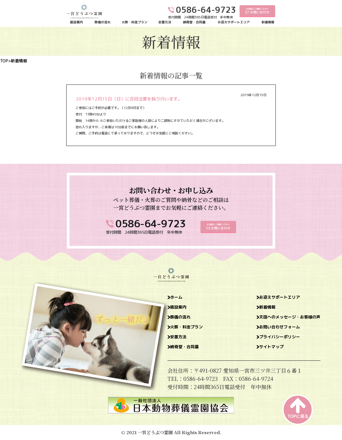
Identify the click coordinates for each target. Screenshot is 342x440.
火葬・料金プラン (134, 22)
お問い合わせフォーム (268, 331)
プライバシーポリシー (268, 342)
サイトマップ (257, 353)
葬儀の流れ (103, 22)
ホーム (179, 297)
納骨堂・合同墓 (194, 22)
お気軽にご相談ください (257, 11)
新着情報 (267, 22)
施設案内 (76, 22)
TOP (4, 61)
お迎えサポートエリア (234, 22)
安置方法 (164, 22)
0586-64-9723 (151, 223)
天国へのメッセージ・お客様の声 (281, 320)
